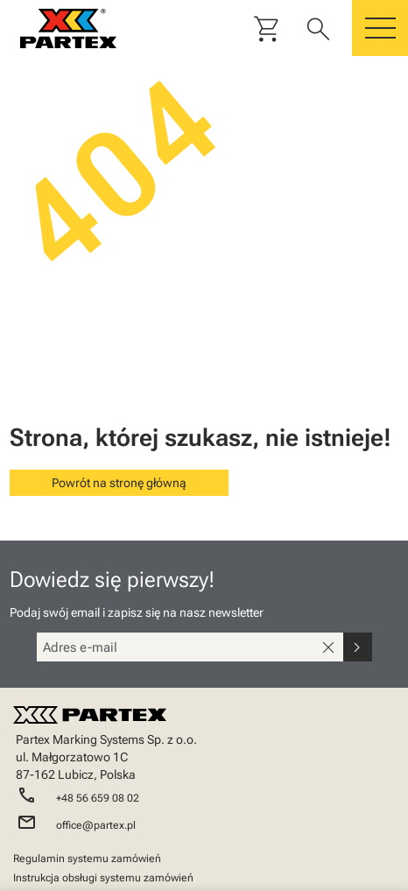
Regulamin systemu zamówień (87, 858)
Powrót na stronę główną (119, 483)
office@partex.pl (96, 825)
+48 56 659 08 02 (97, 798)
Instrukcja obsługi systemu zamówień (103, 878)
